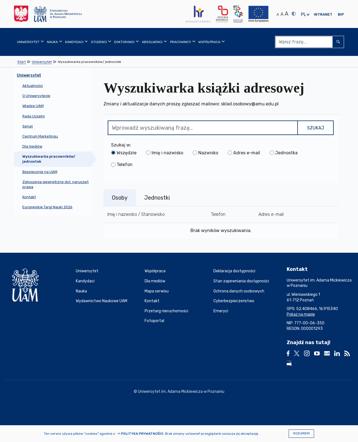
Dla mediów (155, 281)
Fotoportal (154, 320)
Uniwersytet (87, 271)
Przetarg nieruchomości (166, 311)
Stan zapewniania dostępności (241, 281)
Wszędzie (126, 152)
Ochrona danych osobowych (238, 291)
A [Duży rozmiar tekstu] (286, 13)
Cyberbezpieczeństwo (233, 301)
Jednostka (286, 152)
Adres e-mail (246, 152)
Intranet (323, 14)
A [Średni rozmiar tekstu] (282, 14)
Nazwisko (208, 152)
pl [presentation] (303, 14)
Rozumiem (301, 433)
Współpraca (155, 271)
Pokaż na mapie (301, 314)
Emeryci (220, 311)
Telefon (125, 164)
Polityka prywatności (142, 434)
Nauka (81, 291)
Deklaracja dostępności (234, 271)
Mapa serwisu (157, 291)
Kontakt (152, 301)
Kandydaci (85, 281)
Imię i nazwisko (167, 152)
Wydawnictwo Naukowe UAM (101, 301)
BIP (341, 14)
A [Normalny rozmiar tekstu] (278, 14)
